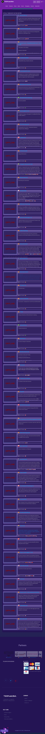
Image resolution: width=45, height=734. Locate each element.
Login (35, 1)
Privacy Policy (6, 716)
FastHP (22, 391)
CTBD (21, 312)
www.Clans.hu (28, 533)
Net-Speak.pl (23, 446)
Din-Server (23, 539)
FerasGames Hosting (26, 97)
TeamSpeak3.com (25, 71)
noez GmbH (23, 472)
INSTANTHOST (24, 272)
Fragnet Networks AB (26, 164)
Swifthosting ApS (25, 405)
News (19, 6)
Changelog (27, 6)
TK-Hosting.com (24, 124)
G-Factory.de (23, 151)
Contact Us (26, 702)
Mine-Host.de (24, 177)
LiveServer (23, 137)
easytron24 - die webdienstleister (29, 592)
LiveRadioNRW (24, 58)
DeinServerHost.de (25, 84)
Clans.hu (22, 525)
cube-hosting (24, 230)
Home (7, 6)
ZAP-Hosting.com (25, 432)
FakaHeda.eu (23, 605)
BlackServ (23, 338)
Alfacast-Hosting (25, 204)
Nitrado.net (23, 619)
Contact (32, 6)
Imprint (25, 698)
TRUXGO (22, 365)
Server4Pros (23, 15)
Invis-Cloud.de (24, 298)
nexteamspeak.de (25, 28)
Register (38, 1)
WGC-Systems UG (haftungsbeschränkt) (29, 419)
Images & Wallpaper (28, 700)
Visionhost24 (23, 244)
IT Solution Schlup (24, 378)
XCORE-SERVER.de (25, 512)
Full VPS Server (24, 565)
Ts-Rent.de (23, 285)
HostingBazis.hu (24, 111)
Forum (22, 6)
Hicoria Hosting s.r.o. (26, 217)
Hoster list (37, 6)
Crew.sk (22, 579)
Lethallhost (23, 325)
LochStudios (23, 459)
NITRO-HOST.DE (24, 351)
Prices (15, 6)
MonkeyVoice (24, 258)
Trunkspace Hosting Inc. (27, 486)
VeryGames (23, 190)
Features (11, 6)
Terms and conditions (8, 719)
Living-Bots (23, 499)
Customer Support (7, 712)
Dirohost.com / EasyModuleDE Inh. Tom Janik (29, 43)
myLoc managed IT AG (26, 552)
